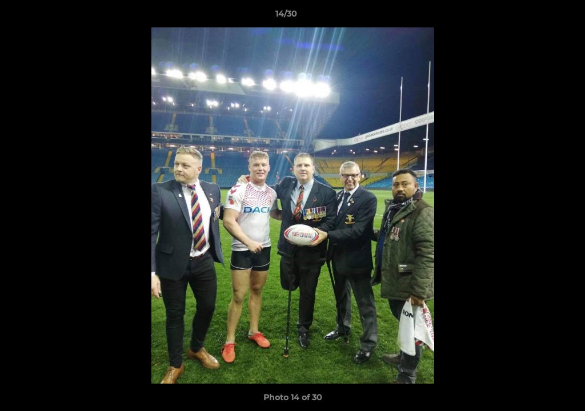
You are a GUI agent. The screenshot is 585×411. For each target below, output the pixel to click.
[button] (537, 16)
